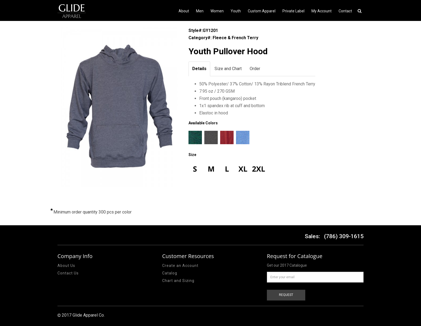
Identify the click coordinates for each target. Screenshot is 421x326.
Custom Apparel (261, 11)
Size (192, 155)
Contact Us (68, 273)
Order (255, 68)
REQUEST (286, 295)
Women (217, 11)
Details (199, 68)
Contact (345, 11)
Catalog (169, 273)
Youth (236, 11)
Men (200, 11)
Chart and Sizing (178, 280)
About (184, 11)
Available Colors (203, 123)
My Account (321, 11)
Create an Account (180, 265)
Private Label (293, 11)
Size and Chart (228, 68)
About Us (66, 265)
